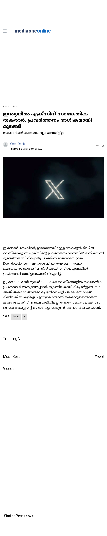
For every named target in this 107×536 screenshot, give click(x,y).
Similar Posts (14, 516)
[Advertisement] (53, 72)
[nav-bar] (5, 31)
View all (99, 356)
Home (6, 106)
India (15, 106)
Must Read (12, 356)
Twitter (16, 316)
